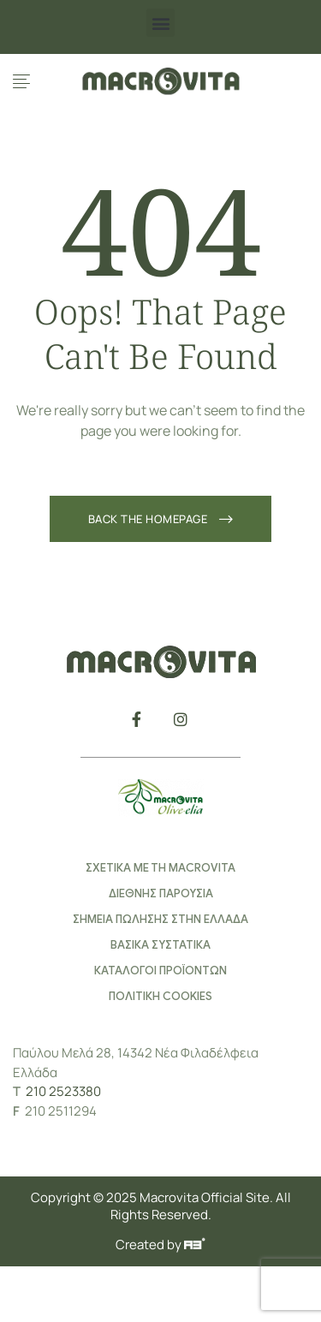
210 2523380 (63, 1091)
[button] (160, 23)
